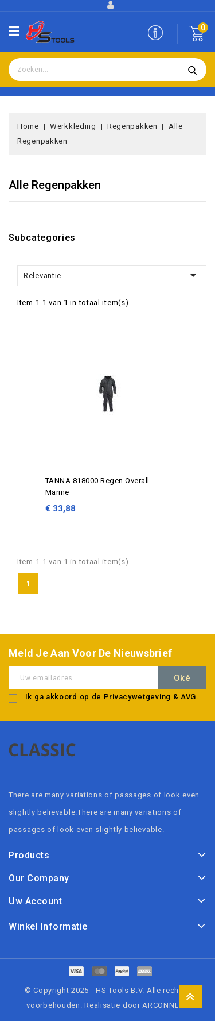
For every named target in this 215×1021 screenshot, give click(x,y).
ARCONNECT (165, 1005)
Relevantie (112, 275)
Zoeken (192, 69)
